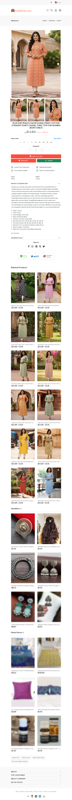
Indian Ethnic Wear (38, 757)
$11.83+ (31, 131)
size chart (57, 138)
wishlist (23, 160)
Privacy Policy (38, 791)
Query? (49, 160)
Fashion (52, 20)
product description (19, 183)
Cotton (38, 179)
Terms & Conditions (50, 791)
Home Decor (17, 632)
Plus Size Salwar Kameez (20, 761)
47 (43, 132)
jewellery (16, 508)
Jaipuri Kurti (15, 757)
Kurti (59, 20)
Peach (13, 179)
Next (58, 64)
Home (44, 20)
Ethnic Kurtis (26, 757)
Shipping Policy (17, 238)
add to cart (35, 156)
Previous (14, 64)
